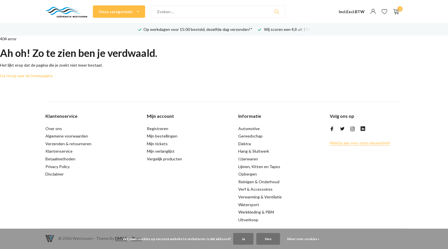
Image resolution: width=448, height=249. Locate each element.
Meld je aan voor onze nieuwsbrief (360, 142)
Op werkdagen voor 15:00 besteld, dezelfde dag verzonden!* (197, 29)
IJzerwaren (248, 158)
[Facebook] (332, 129)
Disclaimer (54, 174)
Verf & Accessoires (255, 189)
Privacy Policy (57, 166)
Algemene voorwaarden (66, 136)
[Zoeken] (218, 11)
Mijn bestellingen (162, 136)
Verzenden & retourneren (68, 143)
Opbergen (247, 174)
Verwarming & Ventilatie (260, 196)
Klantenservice (59, 151)
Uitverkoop (248, 219)
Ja (243, 239)
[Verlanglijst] (384, 11)
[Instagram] (352, 129)
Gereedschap (250, 136)
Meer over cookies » (303, 239)
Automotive (249, 128)
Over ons (53, 128)
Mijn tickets (157, 143)
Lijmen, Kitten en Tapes (259, 166)
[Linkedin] (363, 129)
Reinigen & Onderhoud (258, 181)
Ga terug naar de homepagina (26, 75)
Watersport (248, 204)
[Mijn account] (373, 12)
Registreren (157, 128)
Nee (268, 239)
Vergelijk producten (164, 158)
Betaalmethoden (60, 158)
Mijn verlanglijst (161, 151)
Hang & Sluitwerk (253, 151)
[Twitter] (342, 129)
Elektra (244, 143)
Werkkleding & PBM (256, 212)
